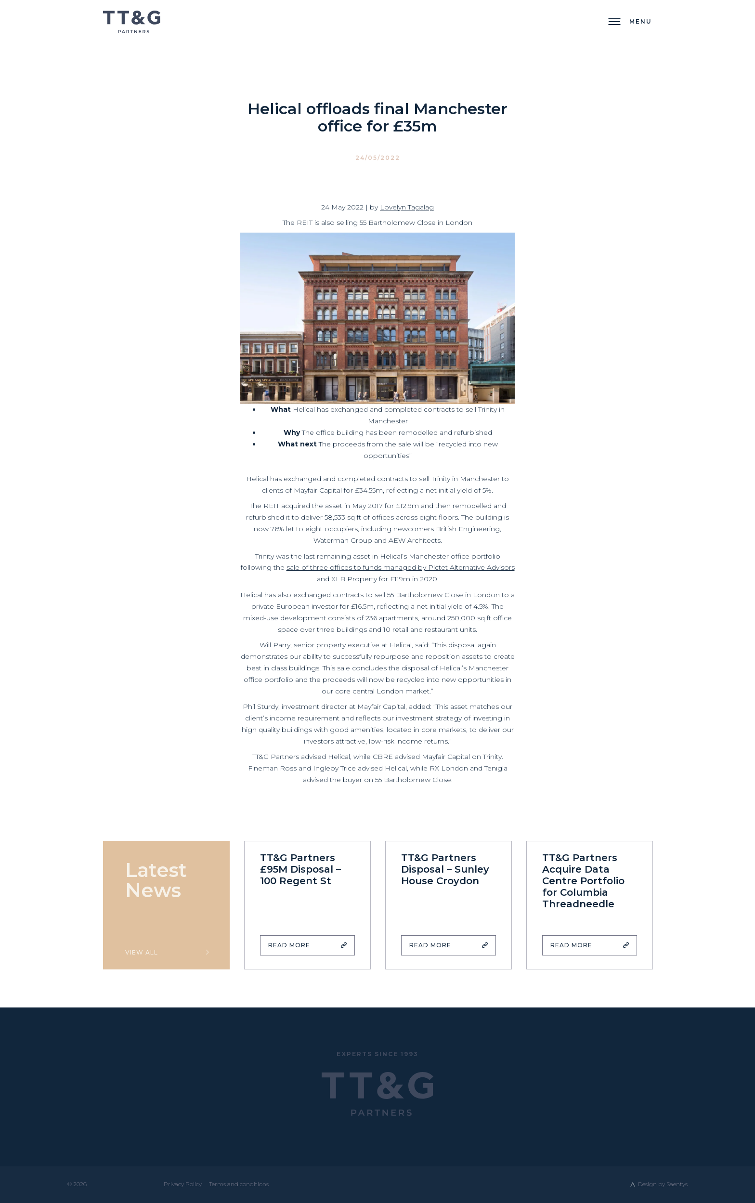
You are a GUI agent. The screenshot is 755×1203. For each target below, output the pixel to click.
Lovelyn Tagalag (407, 207)
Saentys (677, 1184)
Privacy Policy (183, 1184)
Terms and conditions (239, 1184)
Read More (289, 945)
